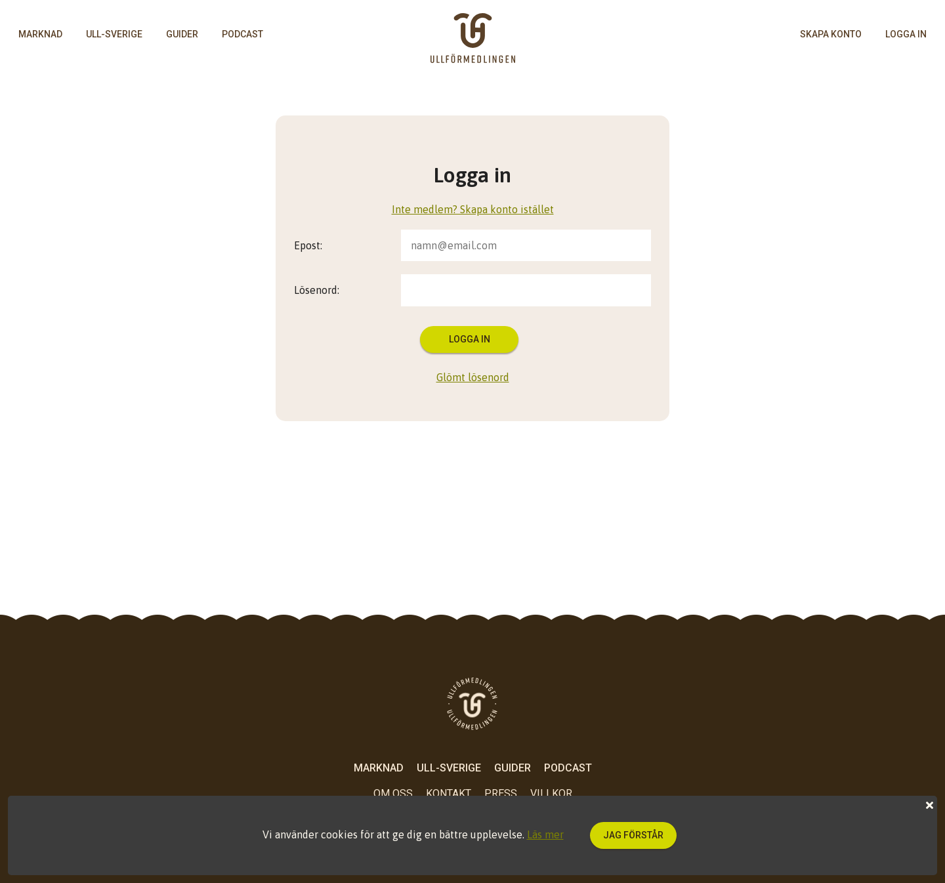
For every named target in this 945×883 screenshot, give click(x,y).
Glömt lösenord (472, 377)
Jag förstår (633, 835)
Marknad (40, 34)
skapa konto (831, 34)
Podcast (242, 34)
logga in (906, 34)
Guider (182, 34)
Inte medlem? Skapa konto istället (473, 209)
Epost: (308, 245)
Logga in (469, 339)
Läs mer (545, 834)
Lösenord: (316, 290)
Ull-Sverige (114, 34)
